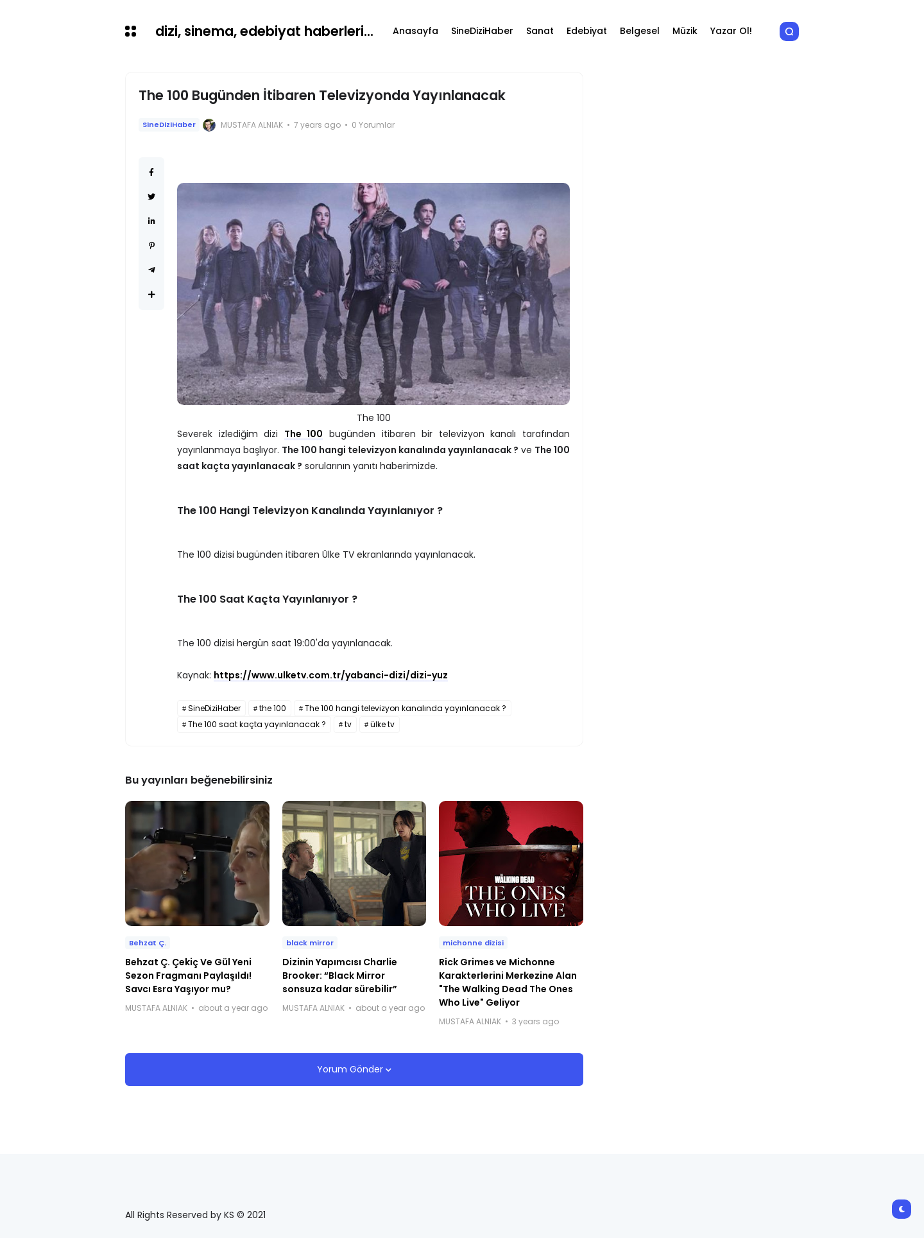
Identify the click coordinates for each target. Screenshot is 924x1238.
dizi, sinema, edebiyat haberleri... (264, 31)
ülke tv (382, 724)
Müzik (684, 30)
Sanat (540, 30)
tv (348, 724)
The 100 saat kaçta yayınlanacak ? (257, 724)
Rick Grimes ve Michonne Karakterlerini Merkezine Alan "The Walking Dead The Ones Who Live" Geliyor (508, 982)
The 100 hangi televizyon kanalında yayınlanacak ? (405, 708)
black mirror (310, 943)
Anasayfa (415, 30)
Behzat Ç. (147, 943)
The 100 (303, 433)
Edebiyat (587, 30)
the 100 (272, 708)
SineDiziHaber (482, 30)
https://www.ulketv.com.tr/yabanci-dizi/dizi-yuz (331, 675)
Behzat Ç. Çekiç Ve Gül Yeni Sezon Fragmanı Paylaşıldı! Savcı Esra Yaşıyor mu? (188, 975)
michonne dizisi (473, 943)
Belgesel (640, 30)
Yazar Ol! (731, 30)
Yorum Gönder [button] (351, 1069)
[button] (130, 31)
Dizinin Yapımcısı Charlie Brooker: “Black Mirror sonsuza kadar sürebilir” (339, 975)
